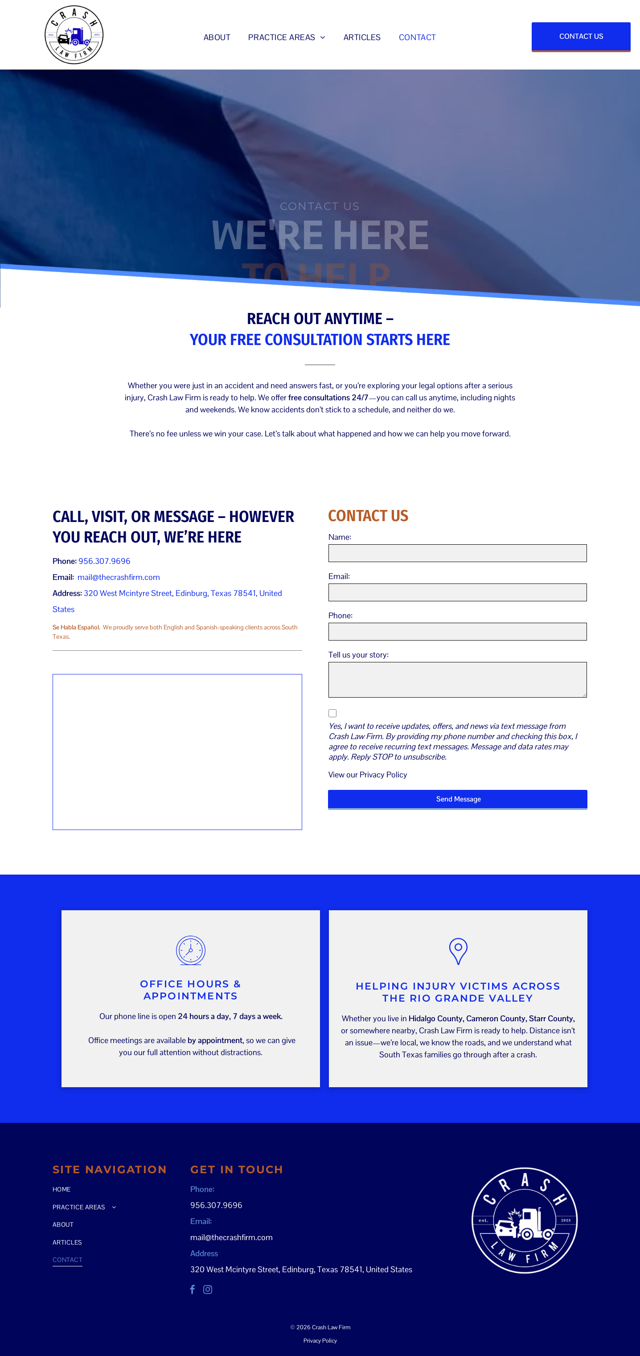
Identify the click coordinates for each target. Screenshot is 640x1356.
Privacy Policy (383, 774)
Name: (339, 537)
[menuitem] (217, 37)
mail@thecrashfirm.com (119, 577)
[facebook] (192, 1290)
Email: (339, 576)
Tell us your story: (358, 654)
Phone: (340, 615)
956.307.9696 (104, 561)
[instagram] (207, 1290)
